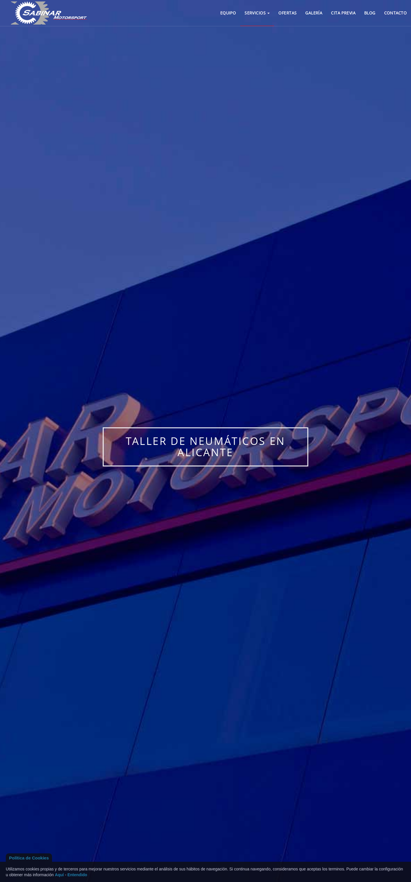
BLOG (369, 13)
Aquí (59, 874)
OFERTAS (287, 13)
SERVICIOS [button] (257, 13)
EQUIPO (228, 13)
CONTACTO (395, 13)
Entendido (77, 874)
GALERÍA (313, 13)
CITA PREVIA (343, 13)
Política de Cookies (29, 857)
